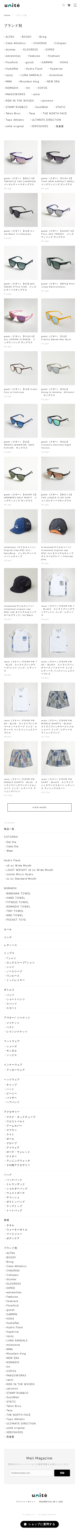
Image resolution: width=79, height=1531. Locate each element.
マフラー (12, 1131)
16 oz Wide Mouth (19, 867)
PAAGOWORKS (15, 94)
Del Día (11, 843)
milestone (56, 75)
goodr (30, 62)
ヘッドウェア (12, 1081)
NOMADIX (12, 88)
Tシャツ (11, 959)
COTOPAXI (11, 838)
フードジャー (15, 1235)
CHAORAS (40, 43)
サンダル (12, 1052)
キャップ (12, 1086)
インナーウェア (13, 1066)
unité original (15, 126)
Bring (43, 36)
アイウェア (13, 1149)
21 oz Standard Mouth (21, 880)
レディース (10, 946)
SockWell (41, 107)
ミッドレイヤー (16, 981)
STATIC (61, 107)
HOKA (64, 62)
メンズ (8, 938)
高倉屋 (60, 126)
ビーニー (12, 1095)
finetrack (54, 56)
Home (7, 15)
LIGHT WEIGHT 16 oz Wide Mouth (30, 871)
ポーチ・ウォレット (18, 1153)
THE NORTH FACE (55, 113)
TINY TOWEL (15, 912)
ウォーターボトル (17, 1231)
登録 (62, 1473)
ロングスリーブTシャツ (21, 964)
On (28, 88)
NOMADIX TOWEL (19, 908)
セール (8, 930)
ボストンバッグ (16, 1203)
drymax (11, 49)
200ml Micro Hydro (20, 876)
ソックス (12, 1056)
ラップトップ (15, 1207)
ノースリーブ (15, 973)
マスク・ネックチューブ (21, 1118)
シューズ (12, 1047)
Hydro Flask (34, 68)
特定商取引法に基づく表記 (51, 1502)
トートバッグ (15, 1212)
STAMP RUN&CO (17, 107)
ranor (36, 94)
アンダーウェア (16, 1071)
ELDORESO (30, 49)
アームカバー (15, 1127)
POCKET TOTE (16, 921)
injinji (9, 75)
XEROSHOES (40, 126)
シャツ (11, 968)
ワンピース (13, 977)
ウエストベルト (16, 1122)
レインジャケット (17, 1033)
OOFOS (43, 88)
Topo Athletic (15, 120)
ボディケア (13, 1239)
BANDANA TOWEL (19, 895)
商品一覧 (9, 830)
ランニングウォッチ (18, 1162)
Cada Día (13, 848)
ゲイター (12, 1157)
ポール (11, 1140)
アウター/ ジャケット (17, 1019)
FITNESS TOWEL (18, 903)
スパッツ (12, 1005)
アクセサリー (12, 1113)
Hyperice (56, 68)
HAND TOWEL (16, 899)
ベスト (11, 1028)
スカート (12, 1009)
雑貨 (6, 1221)
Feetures (34, 56)
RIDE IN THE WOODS (20, 100)
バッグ (8, 1176)
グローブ (12, 1144)
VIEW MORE (39, 809)
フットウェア (12, 1042)
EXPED (50, 49)
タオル (11, 1226)
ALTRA (10, 36)
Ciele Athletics (16, 43)
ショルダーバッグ (17, 1190)
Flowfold (12, 62)
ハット (11, 1090)
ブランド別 (10, 1249)
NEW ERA (53, 81)
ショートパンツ (16, 1000)
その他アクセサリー (18, 1166)
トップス (9, 954)
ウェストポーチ (16, 1194)
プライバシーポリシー (26, 1502)
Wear (10, 852)
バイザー (12, 1099)
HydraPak (12, 68)
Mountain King (29, 81)
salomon (47, 100)
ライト (11, 1136)
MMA (9, 81)
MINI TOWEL (15, 917)
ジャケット (13, 1024)
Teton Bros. (13, 113)
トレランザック (16, 1185)
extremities (13, 56)
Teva (32, 113)
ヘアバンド (13, 1103)
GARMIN (47, 62)
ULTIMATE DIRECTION (46, 120)
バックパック (15, 1181)
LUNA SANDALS (31, 75)
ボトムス (9, 991)
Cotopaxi (60, 43)
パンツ (11, 996)
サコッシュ (13, 1198)
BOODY (27, 36)
